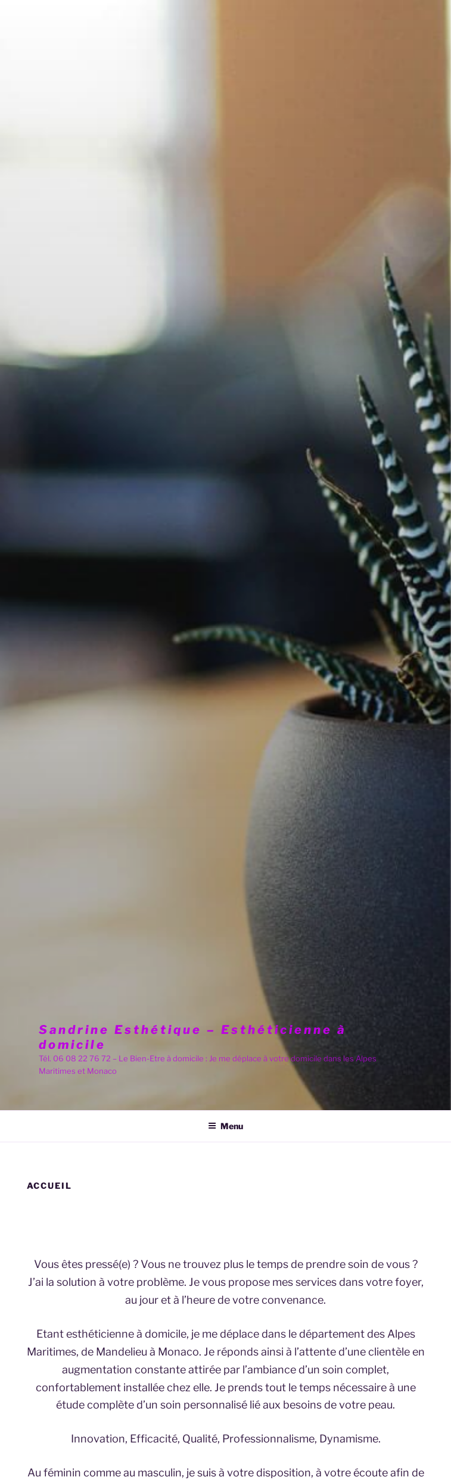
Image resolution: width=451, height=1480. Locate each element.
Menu (225, 1126)
